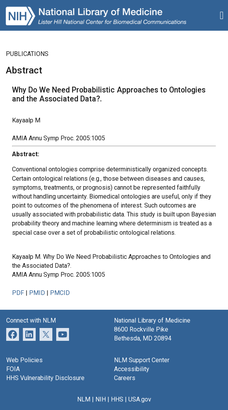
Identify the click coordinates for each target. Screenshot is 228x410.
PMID (37, 293)
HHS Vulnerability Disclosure (45, 378)
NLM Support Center (141, 360)
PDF (18, 293)
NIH (100, 399)
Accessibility (131, 369)
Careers (124, 378)
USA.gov (139, 399)
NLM (83, 399)
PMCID (60, 293)
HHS (117, 399)
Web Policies (24, 360)
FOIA (13, 369)
